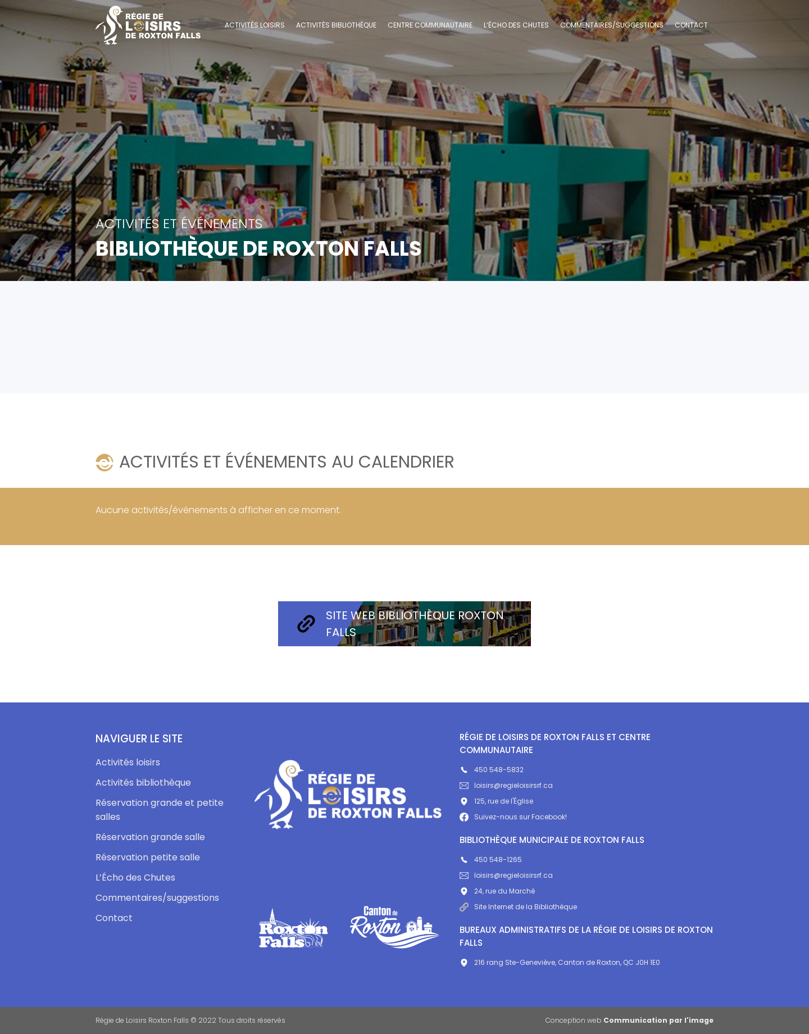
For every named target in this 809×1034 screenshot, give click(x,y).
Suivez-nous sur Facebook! (513, 817)
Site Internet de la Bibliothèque (518, 906)
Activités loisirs (255, 25)
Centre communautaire (430, 25)
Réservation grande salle (150, 837)
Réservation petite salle (148, 857)
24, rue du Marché (497, 891)
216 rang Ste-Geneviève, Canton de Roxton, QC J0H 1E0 (560, 962)
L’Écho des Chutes (516, 25)
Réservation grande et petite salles (160, 809)
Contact (691, 25)
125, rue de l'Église (496, 801)
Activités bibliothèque (336, 25)
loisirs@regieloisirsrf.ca (506, 785)
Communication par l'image (658, 1020)
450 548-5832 (492, 769)
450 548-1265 (491, 859)
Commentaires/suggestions (611, 25)
